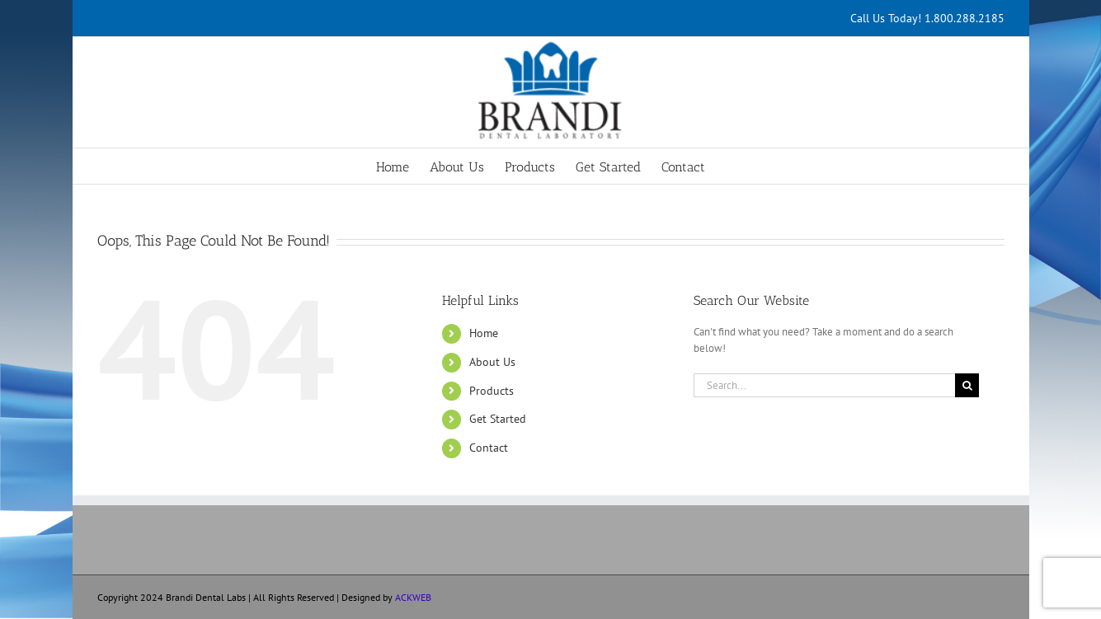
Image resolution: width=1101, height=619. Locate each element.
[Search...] (825, 385)
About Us (492, 361)
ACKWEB (413, 597)
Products (491, 390)
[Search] (967, 385)
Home (483, 333)
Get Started (497, 418)
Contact (488, 447)
